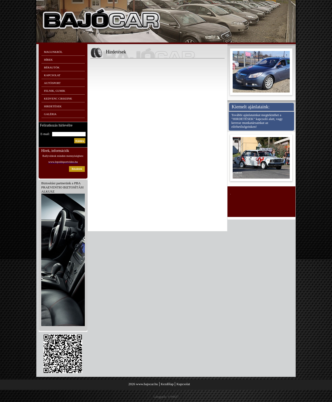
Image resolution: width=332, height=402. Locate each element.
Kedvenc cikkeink (58, 98)
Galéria (50, 114)
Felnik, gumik (54, 90)
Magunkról (53, 51)
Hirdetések (53, 106)
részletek (77, 168)
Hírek (48, 59)
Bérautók (52, 67)
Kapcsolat (52, 75)
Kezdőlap (167, 384)
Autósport (52, 82)
